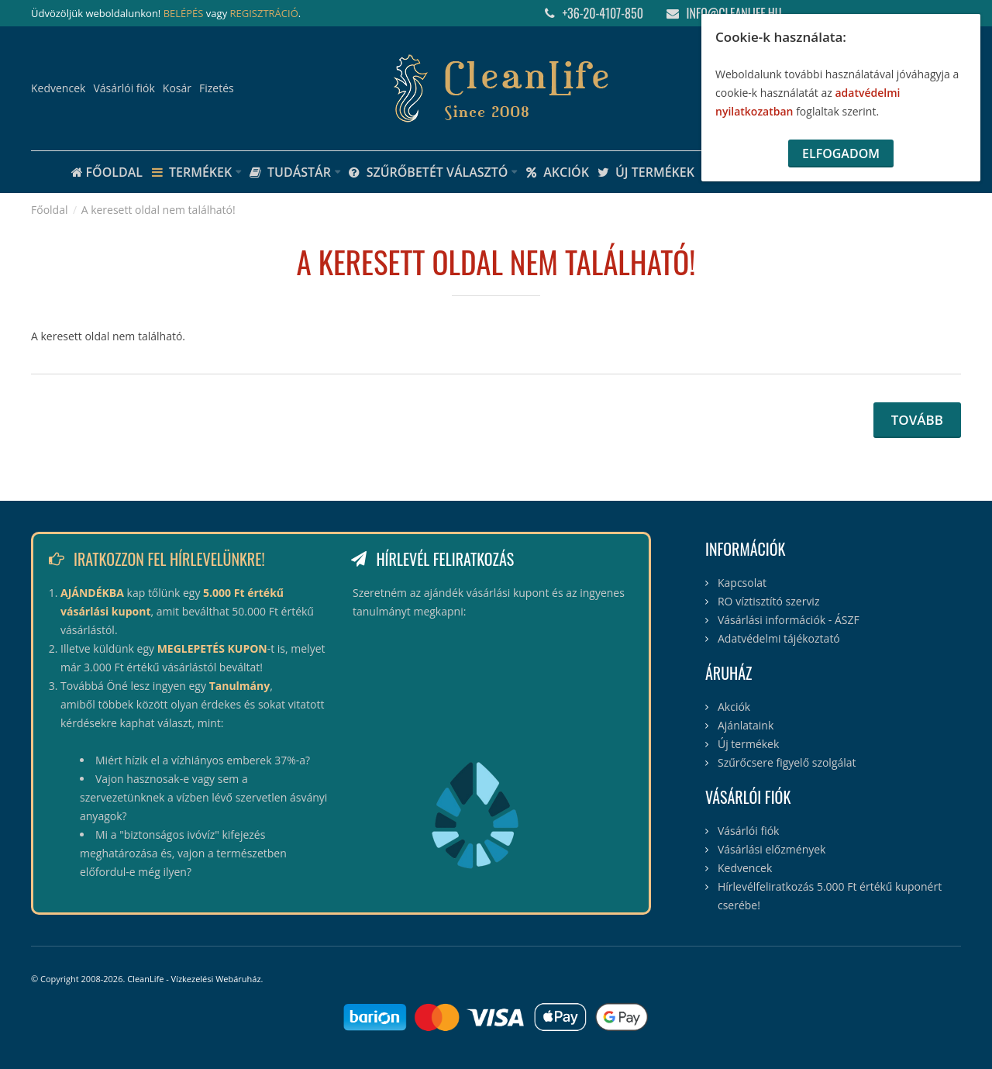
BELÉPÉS (184, 13)
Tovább (917, 420)
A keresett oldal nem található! (158, 209)
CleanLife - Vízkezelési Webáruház (193, 979)
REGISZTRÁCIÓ (264, 13)
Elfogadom (841, 153)
